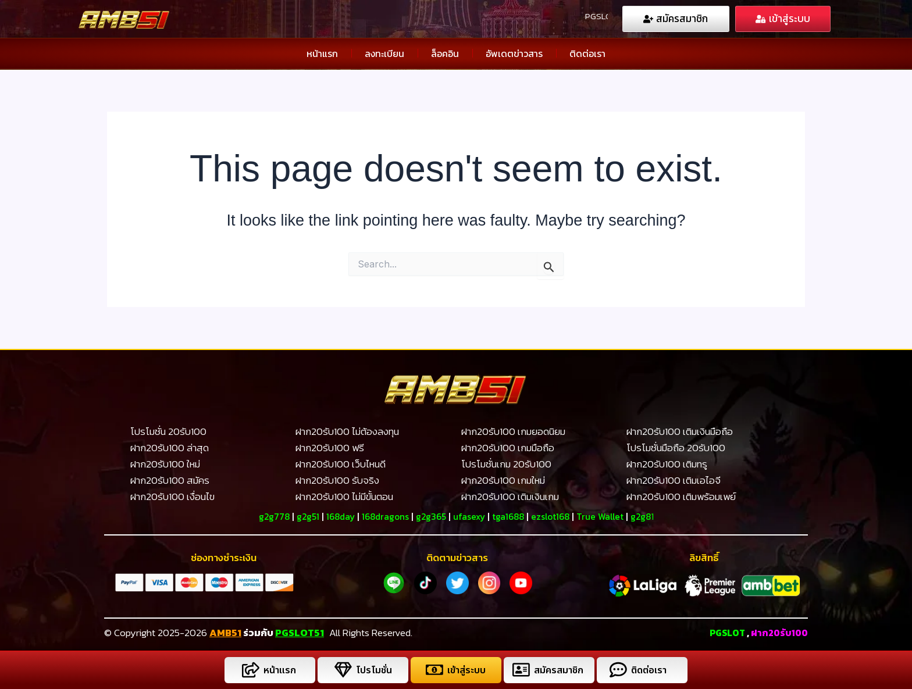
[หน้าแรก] (248, 670)
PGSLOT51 (299, 632)
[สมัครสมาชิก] (519, 670)
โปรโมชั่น (373, 670)
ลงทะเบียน (384, 53)
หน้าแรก (322, 53)
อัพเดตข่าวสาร (514, 53)
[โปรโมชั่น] (341, 670)
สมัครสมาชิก (559, 670)
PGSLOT (722, 632)
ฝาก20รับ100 (777, 632)
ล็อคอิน (445, 53)
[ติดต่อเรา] (616, 670)
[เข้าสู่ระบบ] (432, 670)
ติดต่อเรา (587, 53)
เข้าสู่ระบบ (465, 670)
